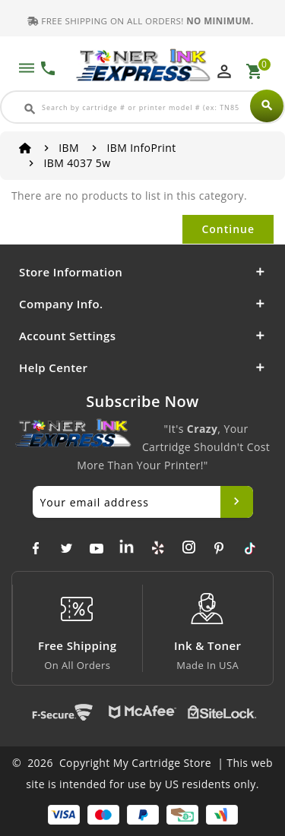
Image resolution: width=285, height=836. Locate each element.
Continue (228, 229)
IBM (69, 147)
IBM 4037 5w (76, 163)
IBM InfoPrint (141, 147)
